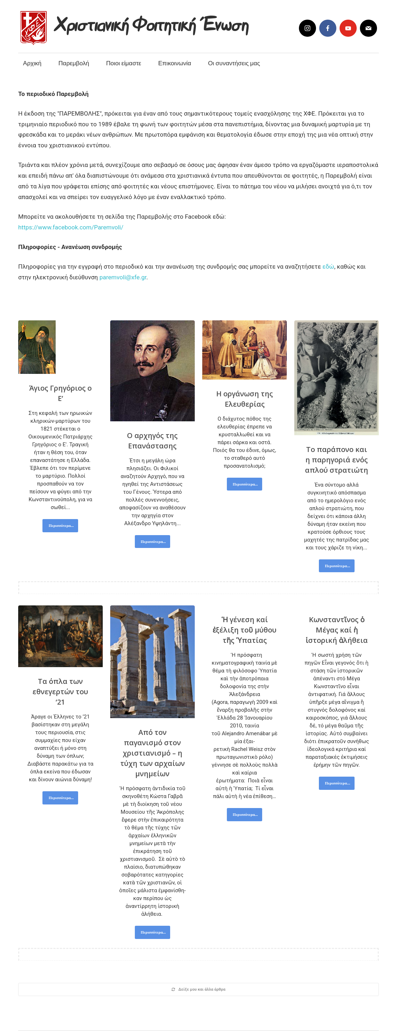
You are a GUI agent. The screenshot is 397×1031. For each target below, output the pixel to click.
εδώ (328, 266)
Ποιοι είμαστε (123, 63)
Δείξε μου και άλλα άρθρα (198, 989)
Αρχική (32, 63)
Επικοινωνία (174, 63)
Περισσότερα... (61, 525)
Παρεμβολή (73, 63)
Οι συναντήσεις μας (234, 63)
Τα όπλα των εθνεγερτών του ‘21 (60, 691)
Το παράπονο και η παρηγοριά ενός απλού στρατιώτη (336, 460)
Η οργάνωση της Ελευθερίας (244, 399)
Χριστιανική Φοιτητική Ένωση (152, 22)
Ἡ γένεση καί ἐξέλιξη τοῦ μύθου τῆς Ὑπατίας (244, 630)
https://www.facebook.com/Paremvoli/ (70, 227)
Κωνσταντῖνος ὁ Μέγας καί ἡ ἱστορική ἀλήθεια (337, 630)
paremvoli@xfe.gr (123, 277)
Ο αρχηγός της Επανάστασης (152, 441)
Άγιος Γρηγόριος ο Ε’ (60, 393)
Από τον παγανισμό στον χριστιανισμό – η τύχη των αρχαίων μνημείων (152, 752)
